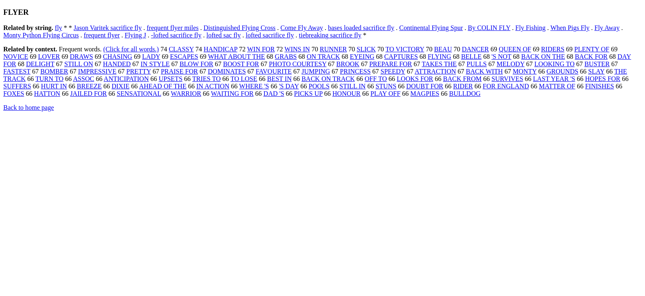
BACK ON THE (543, 56)
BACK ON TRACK (328, 78)
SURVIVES (507, 78)
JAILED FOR (88, 93)
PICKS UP (308, 93)
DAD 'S (273, 93)
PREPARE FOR (390, 63)
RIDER (463, 86)
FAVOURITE (274, 71)
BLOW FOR (196, 63)
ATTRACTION (435, 71)
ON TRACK (323, 56)
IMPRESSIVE (97, 71)
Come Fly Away (302, 27)
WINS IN (297, 49)
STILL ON (78, 63)
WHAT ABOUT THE (236, 56)
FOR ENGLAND (506, 86)
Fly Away (606, 27)
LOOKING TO (554, 63)
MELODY (510, 63)
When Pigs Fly (569, 27)
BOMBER (54, 71)
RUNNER (333, 49)
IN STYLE (155, 63)
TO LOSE (243, 78)
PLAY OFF (385, 93)
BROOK (348, 63)
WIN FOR (261, 49)
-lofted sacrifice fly (176, 35)
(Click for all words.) (131, 49)
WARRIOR (186, 93)
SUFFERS (17, 86)
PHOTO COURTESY (298, 63)
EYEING (362, 56)
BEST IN (279, 78)
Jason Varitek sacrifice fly (108, 27)
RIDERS (552, 49)
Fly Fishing (530, 27)
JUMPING (316, 71)
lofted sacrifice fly (270, 35)
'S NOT (501, 56)
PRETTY (138, 71)
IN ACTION (212, 86)
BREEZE (89, 86)
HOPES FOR (602, 78)
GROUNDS (562, 71)
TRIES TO (206, 78)
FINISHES (599, 86)
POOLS (319, 86)
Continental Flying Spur (431, 27)
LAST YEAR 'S (554, 78)
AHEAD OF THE (162, 86)
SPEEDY (393, 71)
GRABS (286, 56)
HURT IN (54, 86)
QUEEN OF (515, 49)
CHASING (117, 56)
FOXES (13, 93)
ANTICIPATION (126, 78)
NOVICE (15, 56)
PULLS (476, 63)
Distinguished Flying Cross (240, 27)
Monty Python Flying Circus (41, 35)
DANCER (475, 49)
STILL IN (352, 86)
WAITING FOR (232, 93)
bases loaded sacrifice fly (361, 27)
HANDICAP (220, 49)
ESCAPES (184, 56)
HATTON (47, 93)
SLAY (596, 71)
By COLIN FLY (489, 27)
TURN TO (49, 78)
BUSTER (597, 63)
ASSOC (83, 78)
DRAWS (81, 56)
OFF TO (375, 78)
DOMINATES (227, 71)
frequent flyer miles (173, 27)
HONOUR (346, 93)
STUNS (386, 86)
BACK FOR (591, 56)
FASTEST (16, 71)
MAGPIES (425, 93)
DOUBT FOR (424, 86)
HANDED (117, 63)
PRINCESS (355, 71)
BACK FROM (462, 78)
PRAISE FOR (179, 71)
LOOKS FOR (415, 78)
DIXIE (120, 86)
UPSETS (171, 78)
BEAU (443, 49)
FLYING (439, 56)
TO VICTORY (404, 49)
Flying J (135, 35)
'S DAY (289, 86)
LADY (151, 56)
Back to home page (28, 107)
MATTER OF (557, 86)
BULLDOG (464, 93)
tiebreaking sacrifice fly (330, 35)
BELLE (471, 56)
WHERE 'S (254, 86)
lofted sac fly (223, 35)
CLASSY (181, 49)
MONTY (524, 71)
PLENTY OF (591, 49)
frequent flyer (102, 35)
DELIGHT (40, 63)
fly (58, 27)
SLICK (366, 49)
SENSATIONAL (139, 93)
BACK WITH (484, 71)
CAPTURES (401, 56)
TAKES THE (439, 63)
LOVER (49, 56)
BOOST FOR (241, 63)
